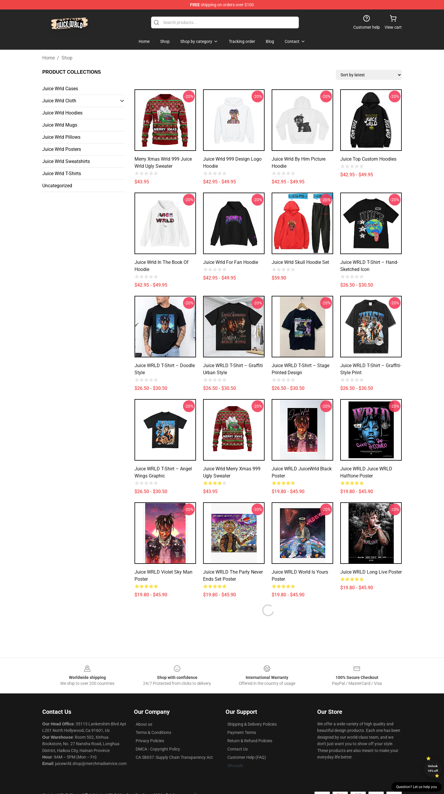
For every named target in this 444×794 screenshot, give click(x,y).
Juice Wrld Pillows (61, 137)
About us (144, 724)
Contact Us (237, 749)
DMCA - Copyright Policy (158, 749)
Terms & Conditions (153, 732)
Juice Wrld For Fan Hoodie (230, 262)
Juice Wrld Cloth (59, 101)
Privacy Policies (150, 740)
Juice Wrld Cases (60, 88)
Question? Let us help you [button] (416, 787)
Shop (66, 58)
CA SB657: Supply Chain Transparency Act (174, 757)
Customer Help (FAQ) (246, 757)
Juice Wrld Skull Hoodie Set (300, 262)
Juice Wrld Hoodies (62, 113)
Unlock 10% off (433, 768)
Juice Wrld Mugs (59, 125)
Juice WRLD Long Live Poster (371, 572)
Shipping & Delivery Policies (252, 724)
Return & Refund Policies (249, 740)
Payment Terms (241, 732)
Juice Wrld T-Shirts (61, 173)
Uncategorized (57, 185)
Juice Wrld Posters (61, 149)
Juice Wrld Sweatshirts (66, 161)
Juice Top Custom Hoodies (368, 159)
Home (48, 58)
